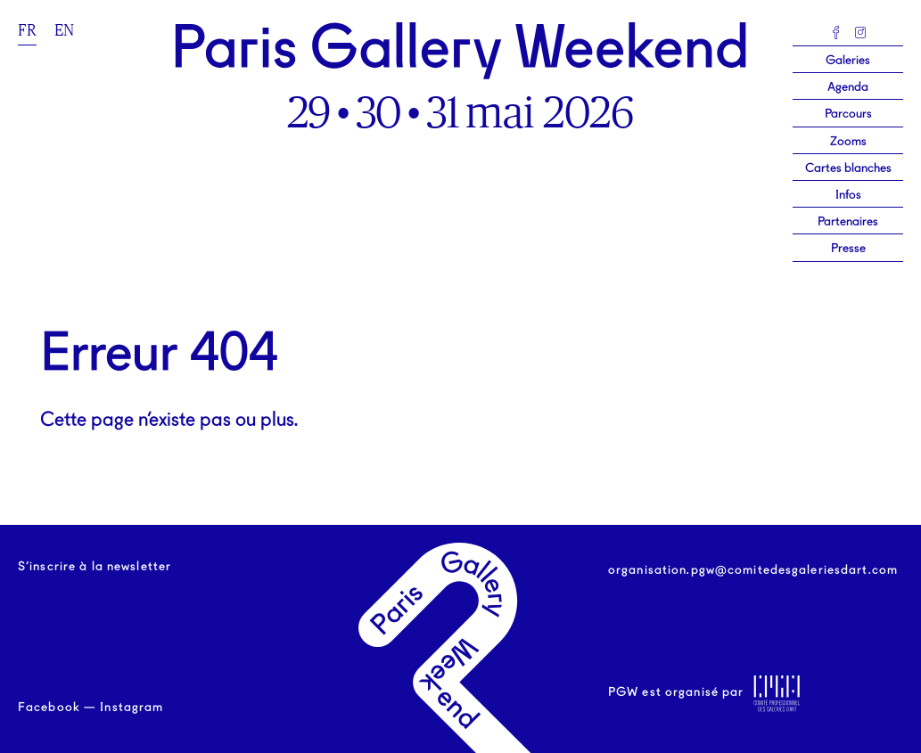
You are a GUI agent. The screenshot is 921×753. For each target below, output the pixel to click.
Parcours (848, 114)
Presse (848, 248)
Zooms (848, 141)
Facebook (49, 707)
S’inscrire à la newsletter (94, 567)
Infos (848, 195)
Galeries (848, 60)
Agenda (847, 87)
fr (27, 30)
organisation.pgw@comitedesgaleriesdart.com (753, 570)
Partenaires (848, 222)
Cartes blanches (848, 168)
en (64, 30)
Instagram (131, 707)
